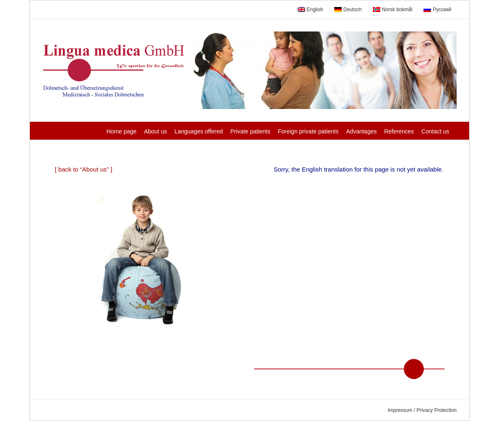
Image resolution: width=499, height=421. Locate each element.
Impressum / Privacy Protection (422, 410)
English (310, 9)
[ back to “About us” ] (83, 169)
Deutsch (348, 9)
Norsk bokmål (392, 9)
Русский (437, 9)
